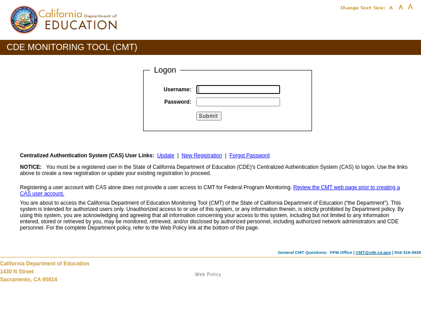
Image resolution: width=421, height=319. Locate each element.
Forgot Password (250, 155)
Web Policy (208, 274)
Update (166, 155)
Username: (177, 89)
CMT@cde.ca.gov (373, 252)
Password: (177, 102)
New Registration (202, 155)
